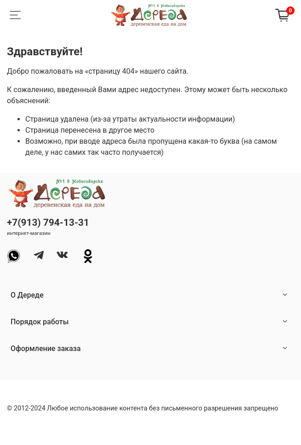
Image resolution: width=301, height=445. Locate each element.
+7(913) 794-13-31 (48, 222)
